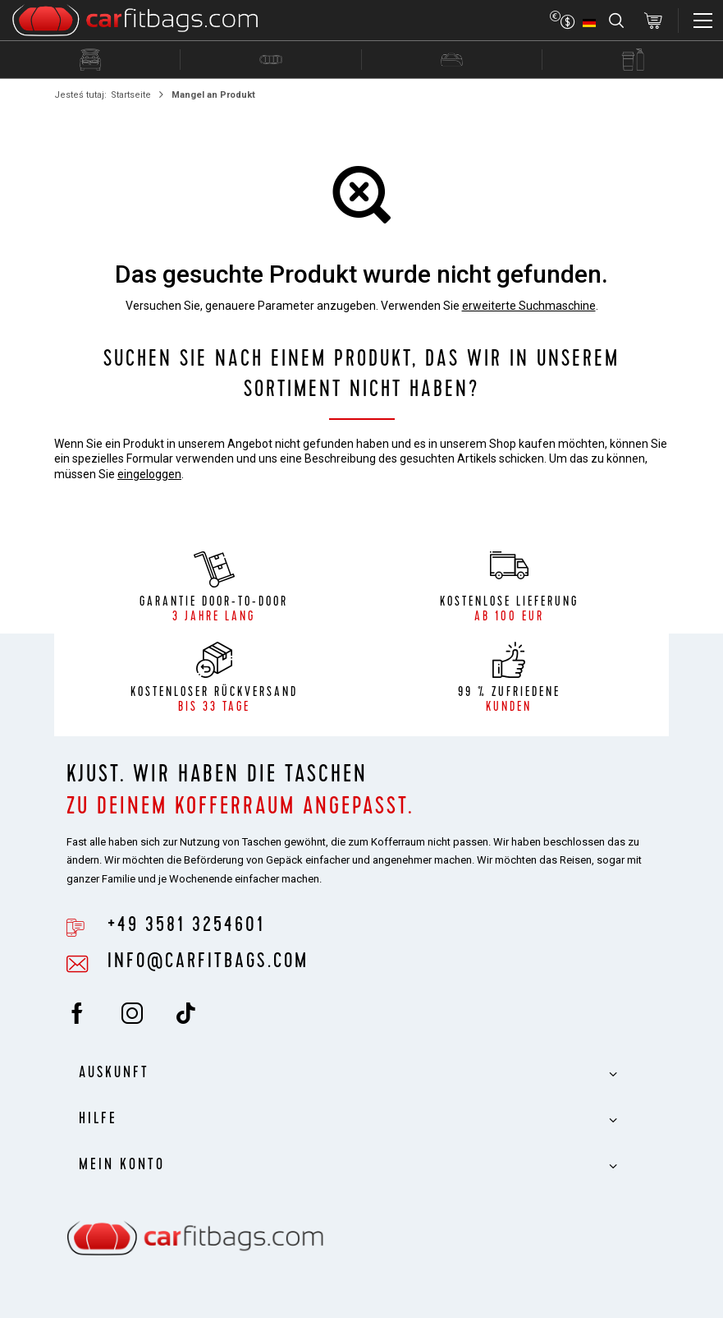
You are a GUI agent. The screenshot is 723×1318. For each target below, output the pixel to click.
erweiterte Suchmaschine (529, 305)
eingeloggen (149, 474)
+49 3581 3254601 (186, 927)
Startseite (131, 95)
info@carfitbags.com (208, 963)
